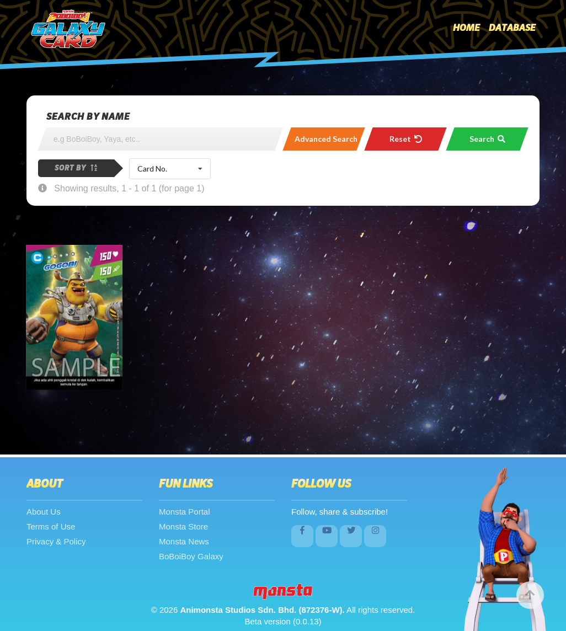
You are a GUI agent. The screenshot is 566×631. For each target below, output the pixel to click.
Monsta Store (183, 526)
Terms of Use (50, 526)
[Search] (160, 139)
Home (466, 28)
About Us (43, 511)
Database (512, 28)
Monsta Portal (184, 511)
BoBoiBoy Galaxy (191, 556)
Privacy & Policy (56, 541)
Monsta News (184, 541)
